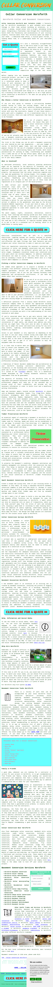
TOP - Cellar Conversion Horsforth (14, 957)
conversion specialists (31, 401)
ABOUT (35, 10)
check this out (39, 642)
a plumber (5, 928)
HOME (26, 10)
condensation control (9, 922)
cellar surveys (15, 926)
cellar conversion (8, 406)
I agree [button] (32, 979)
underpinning (35, 930)
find (7, 831)
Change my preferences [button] (36, 982)
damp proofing (31, 920)
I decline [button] (38, 979)
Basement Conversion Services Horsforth (23, 868)
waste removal (35, 922)
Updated (23, 973)
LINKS (30, 10)
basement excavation (17, 585)
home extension (42, 924)
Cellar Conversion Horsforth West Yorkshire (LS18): (22, 23)
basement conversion (43, 59)
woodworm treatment (30, 928)
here (25, 633)
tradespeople (19, 915)
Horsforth (39, 391)
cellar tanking (44, 699)
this (36, 621)
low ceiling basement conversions (36, 703)
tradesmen (28, 932)
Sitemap (2, 973)
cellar (23, 29)
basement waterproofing (11, 924)
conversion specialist (24, 695)
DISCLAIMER (48, 10)
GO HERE (28, 684)
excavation (38, 595)
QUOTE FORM (35, 732)
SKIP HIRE (36, 926)
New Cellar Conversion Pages (13, 973)
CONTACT (41, 10)
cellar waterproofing (25, 711)
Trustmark (22, 371)
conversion (11, 410)
